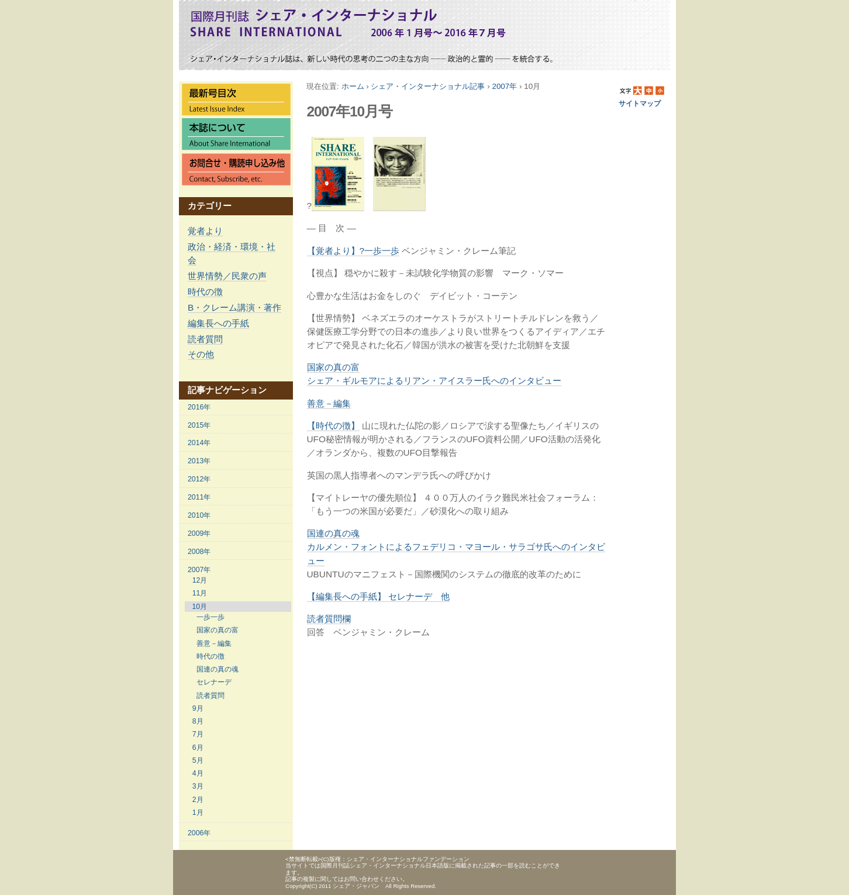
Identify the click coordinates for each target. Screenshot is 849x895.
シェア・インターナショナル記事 (428, 86)
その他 (201, 354)
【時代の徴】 (333, 426)
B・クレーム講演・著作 (234, 307)
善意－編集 (329, 403)
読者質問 (205, 339)
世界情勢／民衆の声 (227, 276)
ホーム (352, 86)
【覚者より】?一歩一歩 (353, 251)
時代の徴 (205, 292)
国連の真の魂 (456, 546)
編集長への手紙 (218, 323)
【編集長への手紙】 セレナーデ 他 (378, 596)
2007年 (504, 86)
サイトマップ (640, 103)
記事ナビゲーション (227, 390)
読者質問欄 (329, 619)
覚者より (205, 231)
